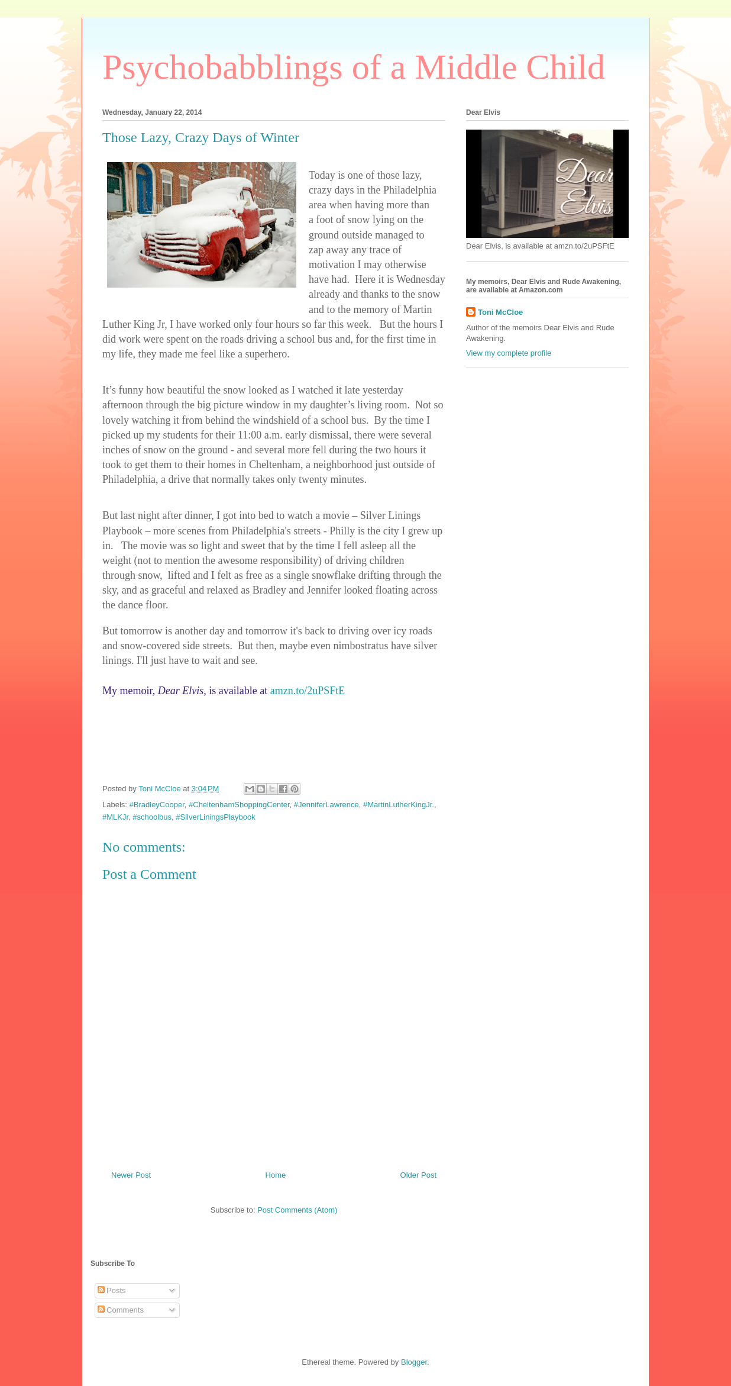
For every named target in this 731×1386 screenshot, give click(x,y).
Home (276, 1175)
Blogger (414, 1362)
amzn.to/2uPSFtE (307, 691)
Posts (112, 1290)
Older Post (418, 1175)
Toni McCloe (500, 312)
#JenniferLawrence (326, 804)
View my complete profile (508, 353)
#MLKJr (115, 817)
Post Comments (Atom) (297, 1210)
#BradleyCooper (157, 804)
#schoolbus (152, 817)
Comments (121, 1310)
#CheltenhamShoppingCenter (239, 804)
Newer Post (131, 1175)
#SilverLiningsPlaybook (215, 817)
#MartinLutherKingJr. (398, 804)
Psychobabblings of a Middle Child (353, 66)
